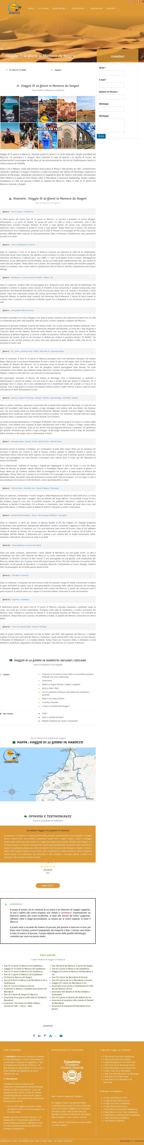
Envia (101, 136)
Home (31, 8)
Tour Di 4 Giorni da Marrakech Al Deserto (70, 977)
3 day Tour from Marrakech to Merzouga (121, 1074)
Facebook (139, 1141)
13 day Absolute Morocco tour (116, 1100)
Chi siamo (43, 8)
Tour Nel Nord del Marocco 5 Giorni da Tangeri (72, 966)
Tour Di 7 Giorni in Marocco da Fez (19, 986)
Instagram (125, 1141)
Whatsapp (104, 104)
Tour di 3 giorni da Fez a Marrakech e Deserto (72, 980)
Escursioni (78, 8)
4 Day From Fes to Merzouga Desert (119, 1065)
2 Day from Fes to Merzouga (115, 1076)
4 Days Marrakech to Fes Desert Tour (119, 1062)
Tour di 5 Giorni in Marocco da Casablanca (70, 969)
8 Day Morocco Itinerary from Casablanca (121, 1115)
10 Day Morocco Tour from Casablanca (120, 1109)
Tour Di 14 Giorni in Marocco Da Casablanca (23, 966)
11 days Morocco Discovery (115, 1106)
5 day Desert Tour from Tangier (117, 1059)
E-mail (102, 80)
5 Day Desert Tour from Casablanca (118, 1056)
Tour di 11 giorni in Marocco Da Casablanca (23, 974)
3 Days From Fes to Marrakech (117, 1071)
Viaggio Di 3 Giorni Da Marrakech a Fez (69, 983)
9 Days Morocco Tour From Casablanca (120, 1112)
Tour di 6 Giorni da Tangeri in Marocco (21, 994)
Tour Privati (59, 8)
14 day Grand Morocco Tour (115, 1097)
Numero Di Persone (108, 92)
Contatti (111, 8)
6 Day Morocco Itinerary (114, 1120)
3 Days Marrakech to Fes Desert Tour (119, 1068)
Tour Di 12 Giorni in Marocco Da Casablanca (23, 971)
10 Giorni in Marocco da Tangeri (18, 977)
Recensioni (97, 8)
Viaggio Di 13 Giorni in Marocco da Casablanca (24, 969)
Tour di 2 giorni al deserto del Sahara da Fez (71, 997)
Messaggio (104, 116)
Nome (102, 68)
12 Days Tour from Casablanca (116, 1103)
